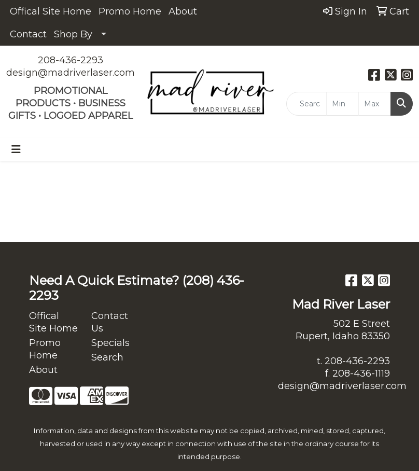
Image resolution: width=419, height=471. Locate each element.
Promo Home (130, 11)
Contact (28, 34)
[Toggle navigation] (16, 149)
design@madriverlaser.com (70, 72)
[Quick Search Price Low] (342, 104)
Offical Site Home (50, 11)
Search (107, 357)
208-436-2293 (70, 60)
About (183, 11)
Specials (110, 343)
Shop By (73, 34)
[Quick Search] (306, 104)
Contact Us (109, 322)
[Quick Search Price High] (374, 104)
